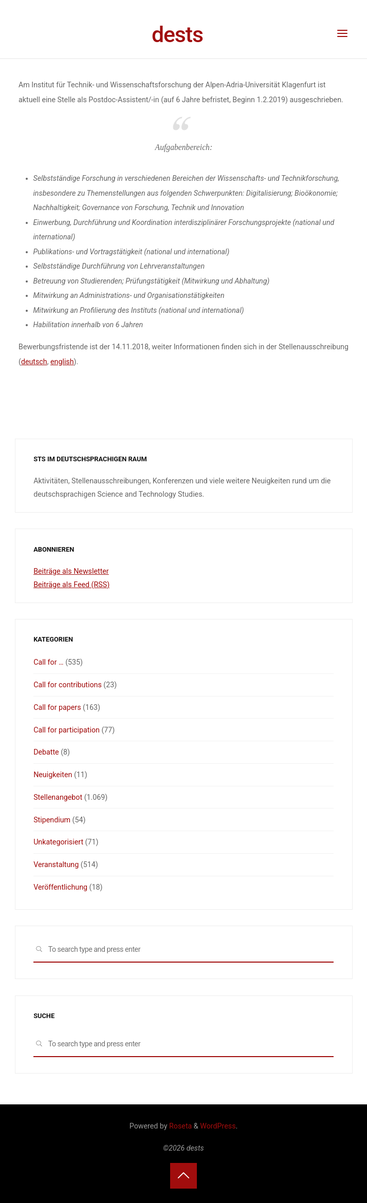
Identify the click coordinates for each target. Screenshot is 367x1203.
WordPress (217, 1126)
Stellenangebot (57, 797)
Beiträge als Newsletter (71, 571)
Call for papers (57, 707)
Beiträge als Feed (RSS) (71, 584)
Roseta (180, 1126)
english (62, 362)
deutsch (34, 362)
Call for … (48, 662)
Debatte (46, 752)
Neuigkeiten (52, 774)
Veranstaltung (56, 864)
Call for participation (66, 730)
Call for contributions (67, 685)
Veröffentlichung (60, 887)
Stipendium (51, 820)
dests (177, 34)
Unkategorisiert (58, 842)
